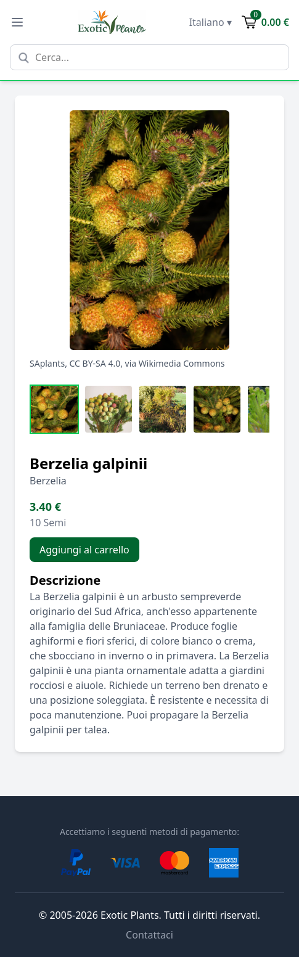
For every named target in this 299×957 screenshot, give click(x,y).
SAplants (47, 363)
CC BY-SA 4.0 (95, 363)
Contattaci (149, 935)
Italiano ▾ (210, 22)
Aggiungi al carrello (84, 549)
